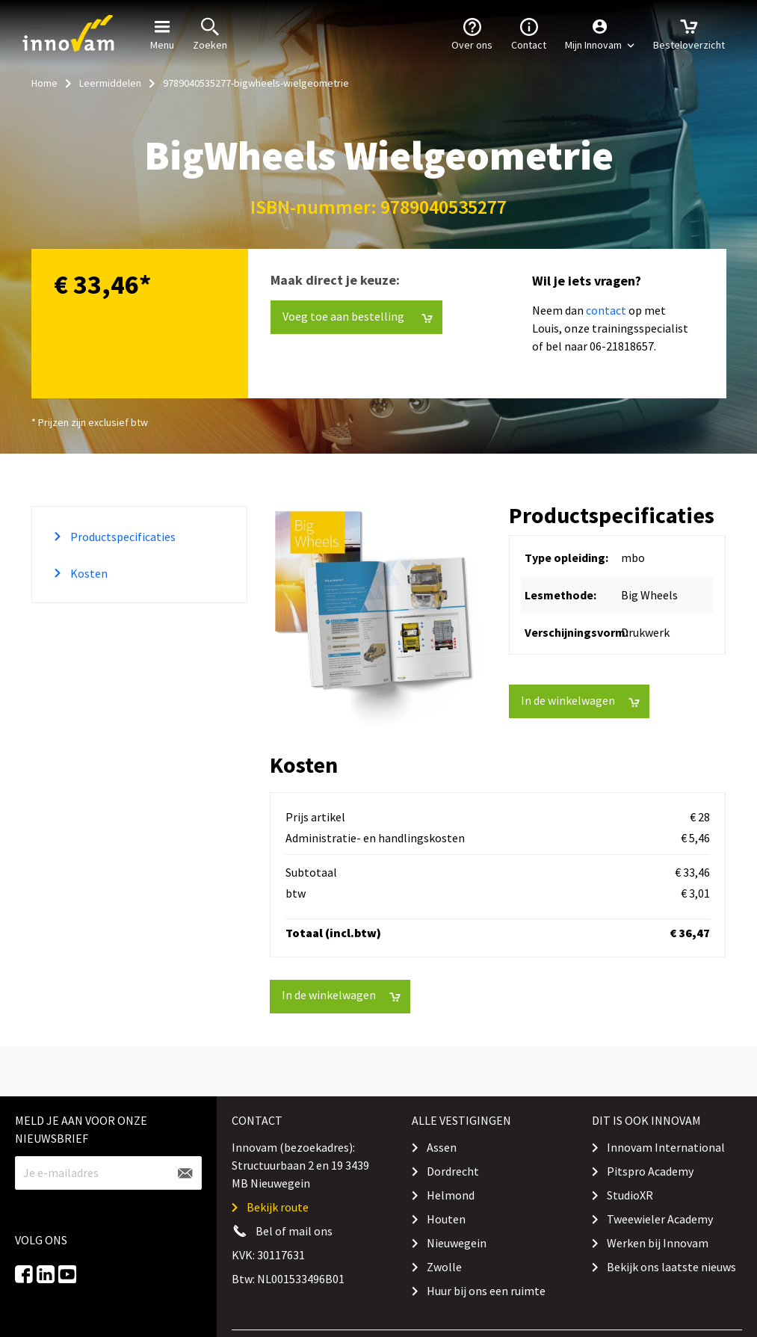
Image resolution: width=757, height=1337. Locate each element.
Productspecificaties (122, 536)
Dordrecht (453, 1171)
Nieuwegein (456, 1242)
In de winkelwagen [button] (580, 700)
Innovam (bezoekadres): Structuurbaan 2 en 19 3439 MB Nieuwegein (300, 1165)
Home (44, 83)
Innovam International (666, 1147)
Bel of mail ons (294, 1230)
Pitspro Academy (650, 1171)
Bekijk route (278, 1206)
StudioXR (630, 1195)
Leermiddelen (110, 83)
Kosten (88, 573)
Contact (528, 33)
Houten (446, 1218)
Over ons (471, 33)
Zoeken (210, 33)
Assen (442, 1147)
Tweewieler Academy (660, 1218)
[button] (599, 33)
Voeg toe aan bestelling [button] (357, 316)
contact (606, 310)
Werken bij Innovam (657, 1242)
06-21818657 (622, 346)
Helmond (451, 1195)
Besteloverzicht (689, 33)
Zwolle (444, 1266)
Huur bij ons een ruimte (486, 1290)
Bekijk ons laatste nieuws (671, 1266)
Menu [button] (162, 33)
